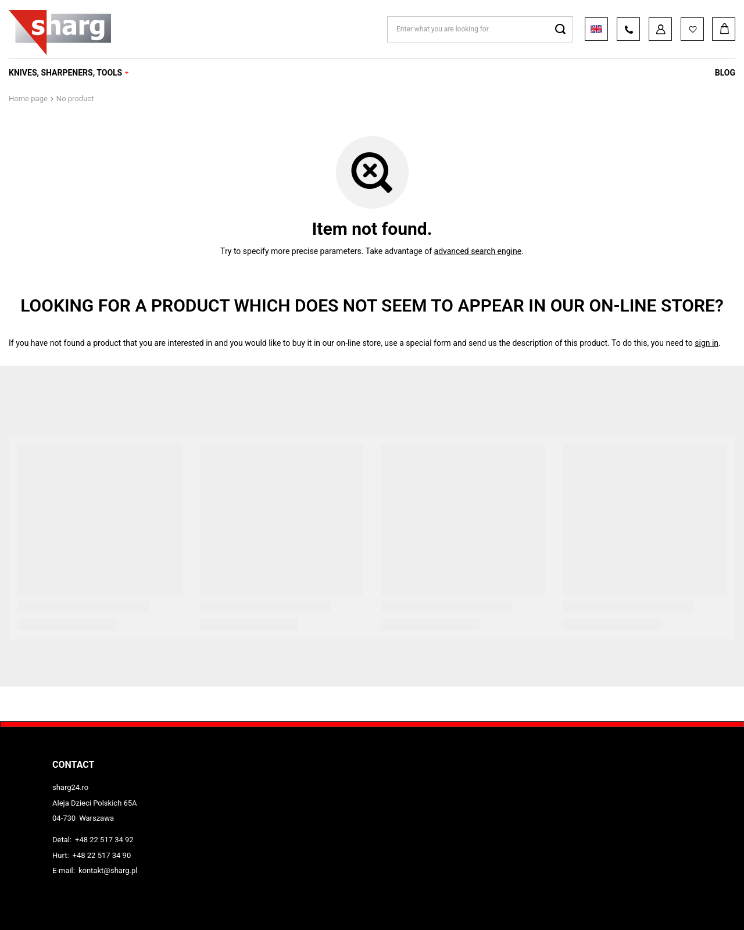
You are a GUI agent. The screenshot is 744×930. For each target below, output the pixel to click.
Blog (725, 72)
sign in (706, 343)
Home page (28, 98)
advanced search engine (478, 251)
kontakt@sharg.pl (107, 870)
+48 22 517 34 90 (102, 855)
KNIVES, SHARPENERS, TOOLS (65, 72)
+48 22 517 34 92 (104, 839)
